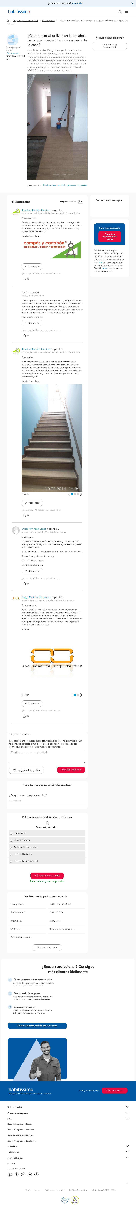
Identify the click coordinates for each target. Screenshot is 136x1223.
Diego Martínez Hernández (36, 597)
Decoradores (48, 21)
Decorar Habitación (23, 854)
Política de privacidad (54, 1190)
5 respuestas (33, 185)
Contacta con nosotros (16, 1168)
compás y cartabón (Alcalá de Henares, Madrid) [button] (45, 213)
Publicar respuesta (71, 770)
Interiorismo (19, 833)
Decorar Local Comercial (26, 861)
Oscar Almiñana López (34, 529)
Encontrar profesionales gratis (109, 236)
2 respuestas (15, 801)
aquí (101, 263)
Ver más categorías (47, 947)
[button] (12, 39)
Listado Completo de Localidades (21, 1141)
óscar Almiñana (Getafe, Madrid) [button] (37, 532)
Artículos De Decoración (25, 847)
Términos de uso (32, 1190)
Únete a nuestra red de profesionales (37, 1026)
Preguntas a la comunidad (25, 21)
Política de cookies (78, 1190)
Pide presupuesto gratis (47, 875)
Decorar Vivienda (22, 840)
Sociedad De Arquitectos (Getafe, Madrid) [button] (42, 601)
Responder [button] (32, 267)
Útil (26, 279)
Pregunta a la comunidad (110, 46)
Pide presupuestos (114, 1091)
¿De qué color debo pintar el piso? (28, 795)
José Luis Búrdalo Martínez (36, 210)
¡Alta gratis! (76, 3)
